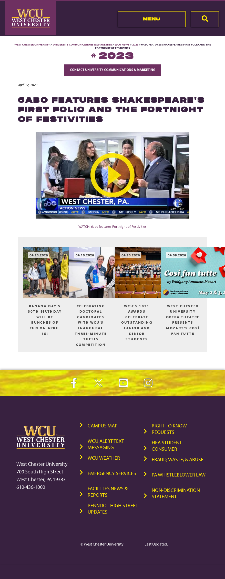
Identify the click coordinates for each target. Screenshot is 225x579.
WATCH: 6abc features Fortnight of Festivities (112, 226)
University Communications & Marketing (82, 44)
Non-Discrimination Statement (176, 493)
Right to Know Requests (169, 428)
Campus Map (103, 425)
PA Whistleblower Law (179, 474)
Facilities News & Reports (108, 491)
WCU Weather (104, 458)
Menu (151, 19)
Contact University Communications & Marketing (112, 69)
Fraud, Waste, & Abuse (177, 459)
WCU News (122, 44)
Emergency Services (112, 473)
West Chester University (32, 44)
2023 (135, 44)
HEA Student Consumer (167, 445)
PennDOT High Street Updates (113, 508)
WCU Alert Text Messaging (106, 444)
